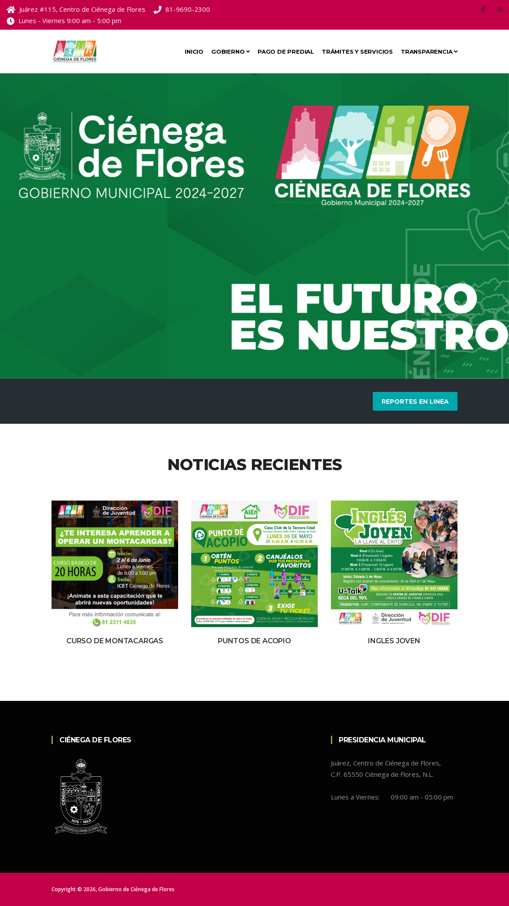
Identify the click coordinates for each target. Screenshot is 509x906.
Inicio (194, 51)
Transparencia (429, 51)
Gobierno (230, 51)
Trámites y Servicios (357, 51)
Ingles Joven (394, 641)
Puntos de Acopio (254, 641)
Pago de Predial (286, 51)
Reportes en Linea (415, 401)
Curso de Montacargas (114, 641)
